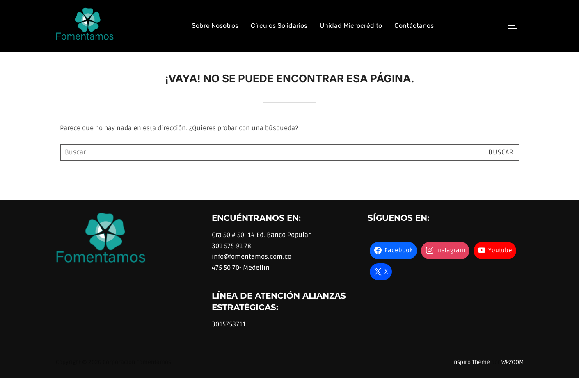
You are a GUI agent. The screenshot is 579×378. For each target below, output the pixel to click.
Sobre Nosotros (215, 25)
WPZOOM (512, 362)
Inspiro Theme (471, 362)
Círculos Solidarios (279, 25)
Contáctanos (414, 25)
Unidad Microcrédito (351, 25)
